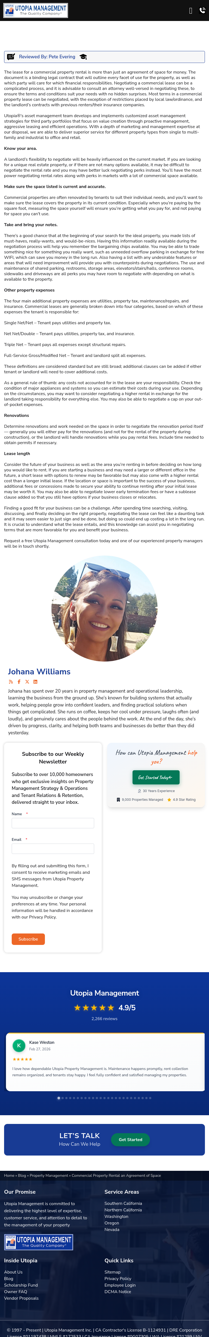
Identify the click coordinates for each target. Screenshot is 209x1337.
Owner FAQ (15, 1292)
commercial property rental (60, 72)
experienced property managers (172, 541)
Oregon (111, 1223)
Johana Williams (39, 671)
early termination (132, 492)
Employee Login (120, 1285)
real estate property (47, 165)
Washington (116, 1217)
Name (20, 814)
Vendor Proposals (21, 1298)
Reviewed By (33, 57)
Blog (22, 1175)
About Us (13, 1272)
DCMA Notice (117, 1292)
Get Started (130, 1140)
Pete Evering (62, 57)
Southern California (123, 1203)
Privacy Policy (117, 1279)
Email (19, 839)
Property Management (49, 1175)
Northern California (123, 1210)
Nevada (111, 1230)
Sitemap (112, 1272)
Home (9, 1175)
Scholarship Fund (21, 1285)
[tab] (58, 1098)
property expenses (71, 301)
